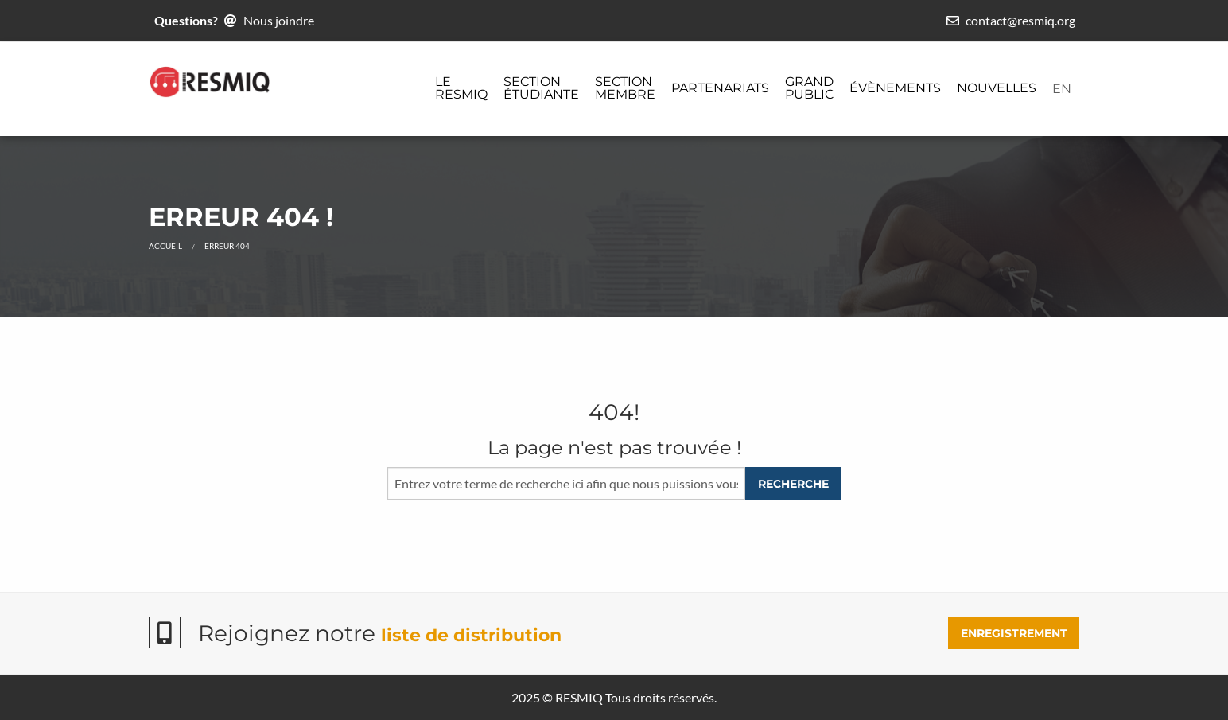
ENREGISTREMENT (1014, 633)
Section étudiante (541, 88)
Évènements (895, 87)
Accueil (165, 246)
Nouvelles (996, 87)
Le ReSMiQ (461, 88)
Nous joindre (278, 20)
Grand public (809, 88)
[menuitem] (461, 89)
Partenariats (720, 87)
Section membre (625, 88)
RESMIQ (579, 697)
